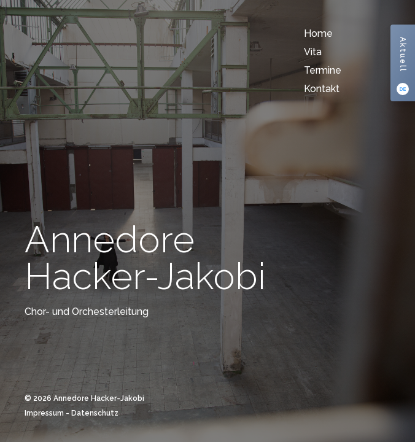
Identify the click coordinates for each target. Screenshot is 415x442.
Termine (322, 70)
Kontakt (321, 89)
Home (318, 33)
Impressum (44, 413)
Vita (313, 52)
